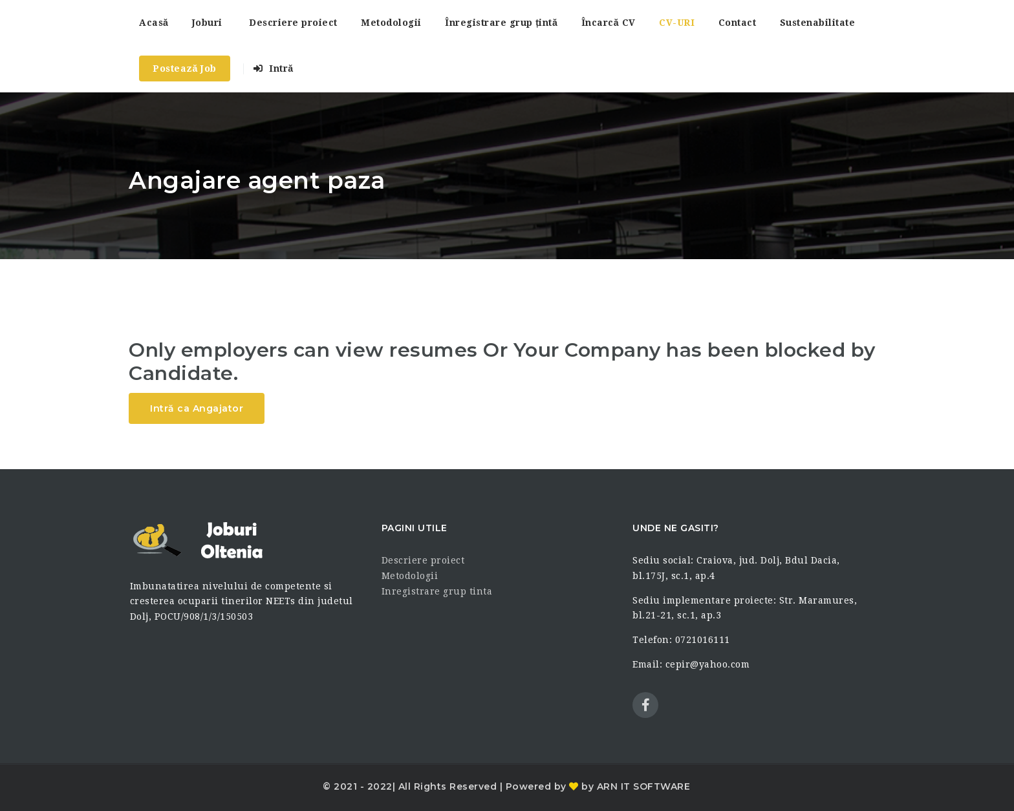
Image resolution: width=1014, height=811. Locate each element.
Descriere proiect (293, 22)
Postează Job (185, 68)
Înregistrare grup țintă (501, 22)
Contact (737, 22)
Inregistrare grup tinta (437, 591)
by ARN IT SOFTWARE (635, 786)
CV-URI (677, 22)
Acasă (153, 22)
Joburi (207, 22)
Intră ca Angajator (196, 408)
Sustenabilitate (818, 22)
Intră (273, 68)
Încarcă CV (608, 22)
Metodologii (391, 22)
